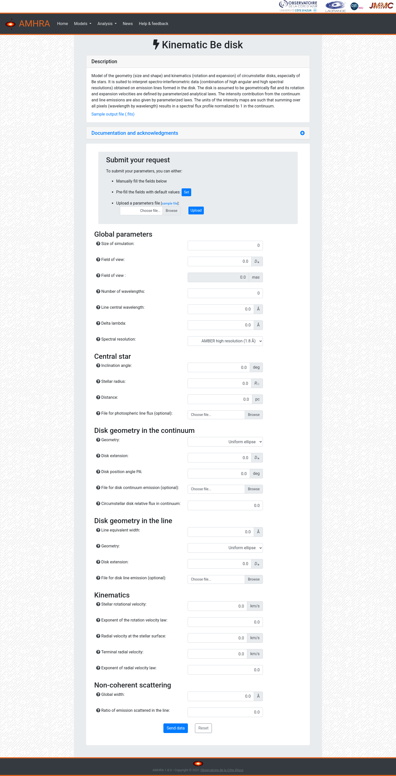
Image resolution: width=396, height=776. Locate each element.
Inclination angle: (114, 365)
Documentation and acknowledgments (134, 133)
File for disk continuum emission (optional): (137, 487)
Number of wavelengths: (120, 291)
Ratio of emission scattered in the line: (133, 710)
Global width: (110, 694)
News (128, 23)
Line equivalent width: (118, 530)
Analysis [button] (105, 23)
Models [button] (81, 23)
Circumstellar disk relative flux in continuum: (138, 503)
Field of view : (111, 275)
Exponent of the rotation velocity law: (131, 620)
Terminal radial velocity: (119, 652)
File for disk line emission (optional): (131, 577)
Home (62, 23)
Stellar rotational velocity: (121, 604)
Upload (196, 210)
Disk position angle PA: (119, 471)
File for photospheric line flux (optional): (134, 413)
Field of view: (110, 259)
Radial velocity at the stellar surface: (131, 636)
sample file (170, 203)
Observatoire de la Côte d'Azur (222, 770)
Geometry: (108, 439)
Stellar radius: (111, 381)
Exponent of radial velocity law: (126, 668)
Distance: (107, 397)
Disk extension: (112, 455)
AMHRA (27, 24)
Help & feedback (153, 23)
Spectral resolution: (116, 339)
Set (186, 192)
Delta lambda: (111, 323)
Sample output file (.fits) (113, 114)
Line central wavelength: (120, 307)
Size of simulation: (115, 243)
